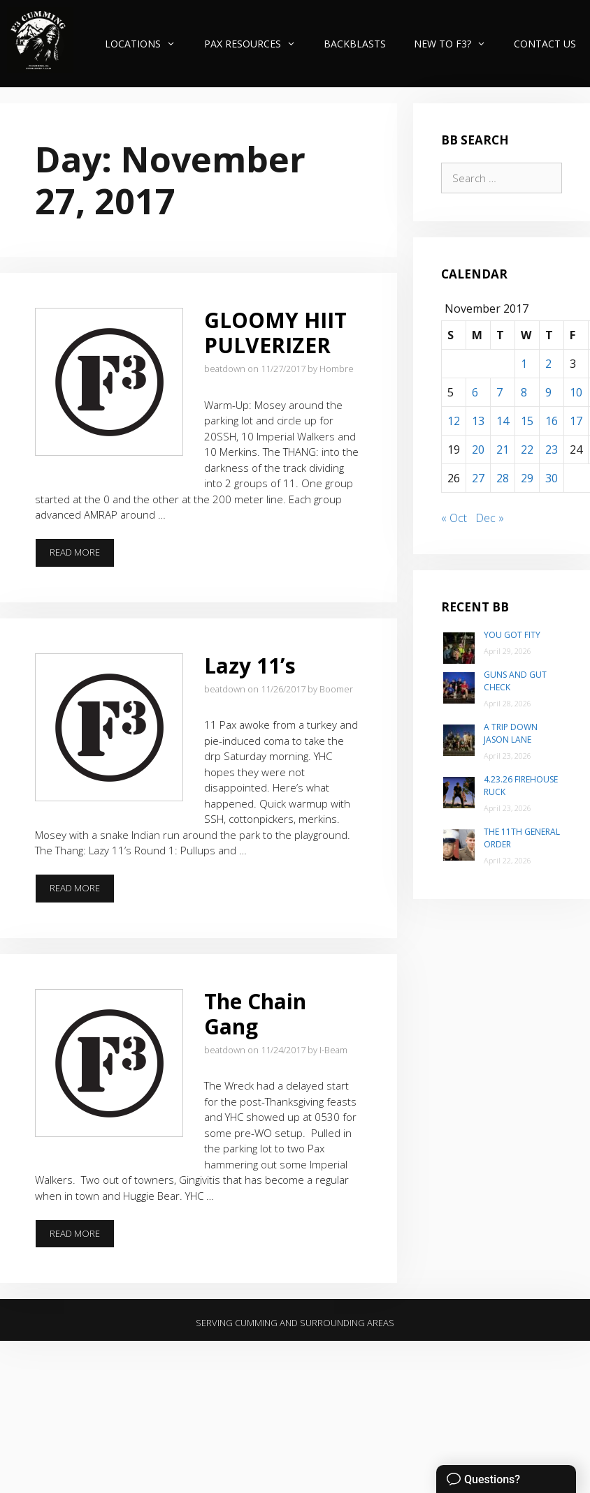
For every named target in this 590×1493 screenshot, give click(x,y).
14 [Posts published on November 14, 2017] (502, 421)
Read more (82, 556)
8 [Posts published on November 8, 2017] (524, 392)
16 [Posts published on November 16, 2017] (551, 421)
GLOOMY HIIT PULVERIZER (275, 332)
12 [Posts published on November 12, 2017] (453, 421)
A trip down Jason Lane (511, 733)
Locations (147, 43)
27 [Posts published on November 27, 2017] (478, 478)
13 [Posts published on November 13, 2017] (478, 421)
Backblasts (355, 43)
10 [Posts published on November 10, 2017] (576, 392)
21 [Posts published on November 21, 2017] (502, 449)
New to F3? (457, 43)
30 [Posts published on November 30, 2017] (551, 478)
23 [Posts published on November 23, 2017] (551, 449)
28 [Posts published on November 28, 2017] (502, 478)
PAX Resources (257, 43)
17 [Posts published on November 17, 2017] (576, 421)
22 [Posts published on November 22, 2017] (527, 449)
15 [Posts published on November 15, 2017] (527, 421)
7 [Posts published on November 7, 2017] (499, 392)
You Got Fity (512, 635)
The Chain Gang (255, 1014)
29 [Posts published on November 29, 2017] (527, 478)
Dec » (489, 518)
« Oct (454, 518)
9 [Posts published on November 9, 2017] (548, 392)
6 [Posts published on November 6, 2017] (475, 392)
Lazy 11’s (250, 665)
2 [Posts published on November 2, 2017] (548, 363)
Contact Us (545, 43)
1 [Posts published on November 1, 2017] (524, 363)
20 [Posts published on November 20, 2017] (478, 449)
